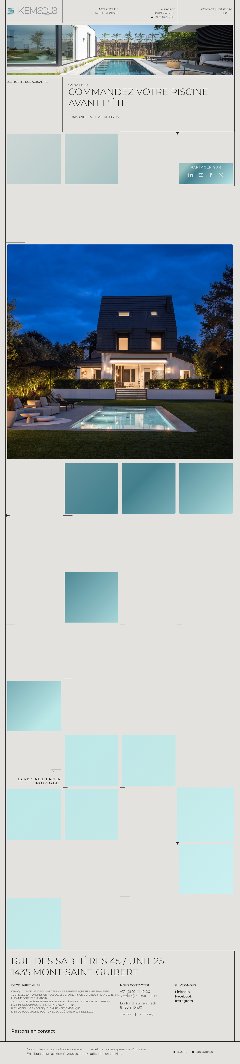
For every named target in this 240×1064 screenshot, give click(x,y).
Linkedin (182, 992)
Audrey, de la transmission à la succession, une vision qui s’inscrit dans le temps (65, 995)
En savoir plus (204, 1052)
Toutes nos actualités (31, 82)
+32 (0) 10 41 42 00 (135, 992)
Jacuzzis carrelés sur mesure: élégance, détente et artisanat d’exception (60, 1002)
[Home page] (34, 11)
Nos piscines (108, 9)
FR (225, 13)
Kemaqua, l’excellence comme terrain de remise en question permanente (60, 992)
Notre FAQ (224, 9)
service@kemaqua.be (138, 996)
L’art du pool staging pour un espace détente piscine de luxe (52, 1012)
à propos (168, 9)
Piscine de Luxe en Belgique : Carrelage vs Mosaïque (45, 1008)
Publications (165, 13)
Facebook (183, 996)
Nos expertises (106, 13)
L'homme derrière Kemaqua (29, 998)
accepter (182, 1052)
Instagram (184, 1001)
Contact (207, 9)
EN (230, 13)
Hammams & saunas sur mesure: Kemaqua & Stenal (43, 1005)
